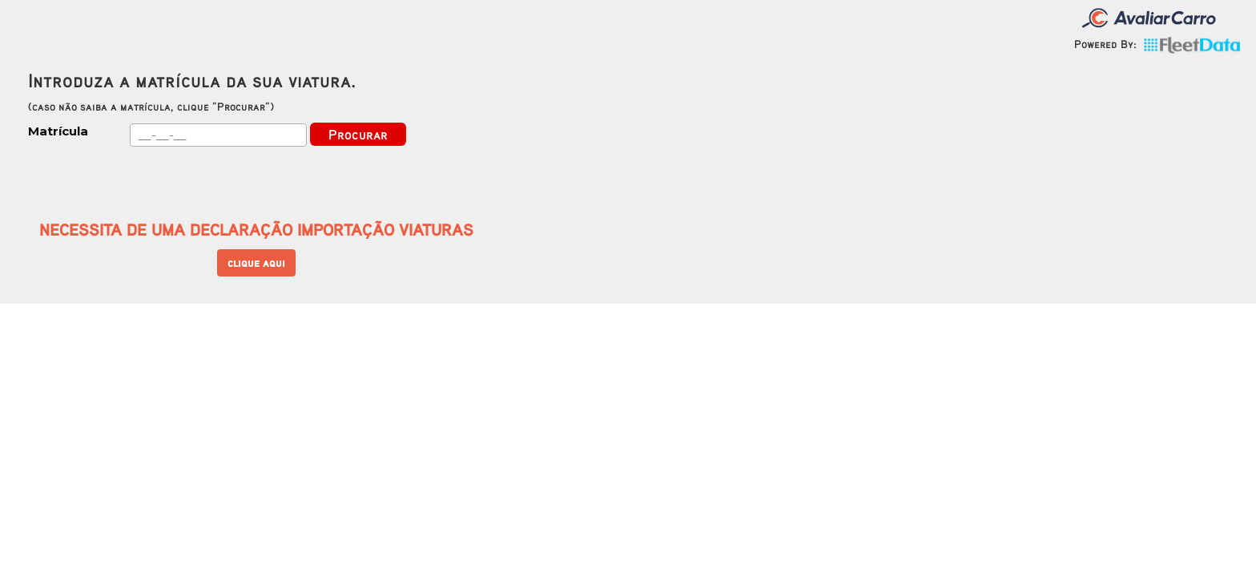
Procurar (358, 134)
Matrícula (58, 131)
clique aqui (256, 262)
